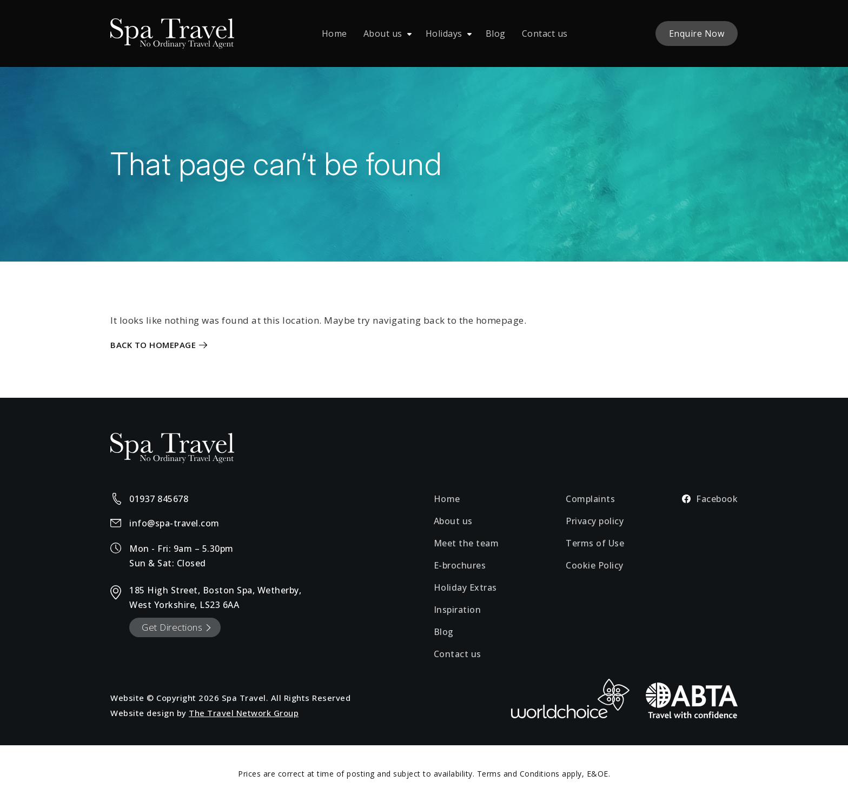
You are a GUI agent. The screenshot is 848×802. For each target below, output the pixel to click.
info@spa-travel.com (174, 523)
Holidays (444, 33)
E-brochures (460, 565)
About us (382, 33)
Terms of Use (595, 543)
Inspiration (457, 610)
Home (334, 33)
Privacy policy (595, 521)
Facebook (710, 499)
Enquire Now (697, 33)
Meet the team (466, 543)
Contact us (545, 33)
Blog (496, 33)
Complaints (590, 499)
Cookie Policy (595, 565)
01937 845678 (158, 499)
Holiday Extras (465, 587)
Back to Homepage (153, 345)
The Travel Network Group (244, 712)
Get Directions (172, 627)
